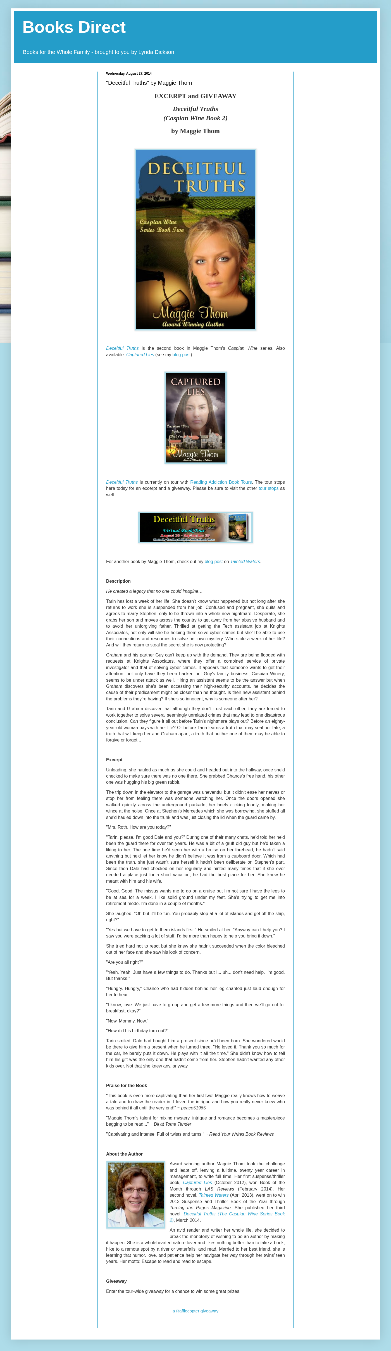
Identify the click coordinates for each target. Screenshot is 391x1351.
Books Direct (74, 27)
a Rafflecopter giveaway (195, 1311)
